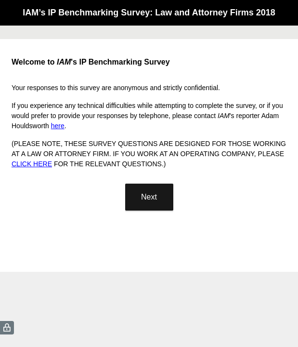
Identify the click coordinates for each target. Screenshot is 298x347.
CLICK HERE (32, 164)
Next (149, 197)
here (58, 126)
